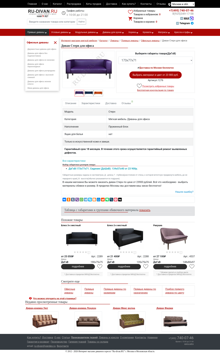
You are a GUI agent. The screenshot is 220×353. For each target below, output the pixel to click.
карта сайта (189, 344)
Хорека (133, 32)
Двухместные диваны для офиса (42, 49)
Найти (81, 21)
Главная (32, 3)
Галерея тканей (77, 341)
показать (144, 210)
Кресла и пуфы (183, 32)
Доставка (111, 3)
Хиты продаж (93, 3)
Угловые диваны (61, 32)
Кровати (148, 32)
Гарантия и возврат (38, 341)
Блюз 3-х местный (71, 225)
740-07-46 (181, 10)
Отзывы (161, 3)
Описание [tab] (70, 103)
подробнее (78, 266)
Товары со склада (97, 341)
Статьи (66, 337)
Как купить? (129, 3)
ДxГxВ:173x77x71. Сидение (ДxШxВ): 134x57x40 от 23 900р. (103, 168)
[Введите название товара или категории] (52, 22)
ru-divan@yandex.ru (45, 346)
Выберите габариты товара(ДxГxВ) (155, 53)
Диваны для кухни (113, 32)
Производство (59, 341)
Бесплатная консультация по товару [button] (155, 90)
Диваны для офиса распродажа (41, 71)
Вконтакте (63, 346)
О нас (45, 3)
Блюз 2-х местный (117, 225)
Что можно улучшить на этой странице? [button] (54, 298)
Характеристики (91, 103)
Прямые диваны (37, 32)
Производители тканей (84, 337)
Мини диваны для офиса (38, 88)
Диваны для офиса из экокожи (41, 60)
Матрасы (164, 32)
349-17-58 (183, 13)
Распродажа (74, 3)
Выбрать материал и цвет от (155, 75)
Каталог (57, 3)
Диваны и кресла (109, 337)
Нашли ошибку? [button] (184, 191)
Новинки (152, 337)
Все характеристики (74, 160)
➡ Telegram (185, 23)
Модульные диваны (86, 32)
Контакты (146, 3)
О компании (127, 337)
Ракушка (157, 225)
